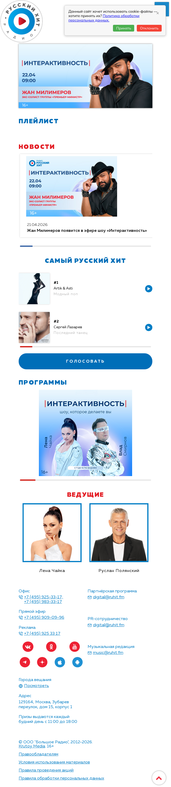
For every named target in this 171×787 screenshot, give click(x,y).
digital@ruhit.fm (108, 597)
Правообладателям (38, 754)
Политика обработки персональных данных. (103, 17)
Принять (123, 28)
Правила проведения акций (46, 770)
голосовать (85, 362)
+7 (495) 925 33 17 (42, 634)
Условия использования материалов (54, 762)
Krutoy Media (32, 746)
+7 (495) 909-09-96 (44, 618)
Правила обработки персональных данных (61, 778)
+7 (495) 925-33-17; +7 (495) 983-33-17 (43, 599)
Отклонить (149, 28)
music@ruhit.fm (108, 653)
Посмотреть (36, 686)
